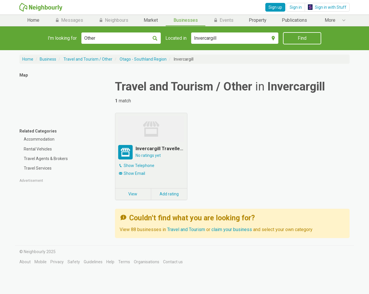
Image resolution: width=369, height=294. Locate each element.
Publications (294, 20)
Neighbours (113, 20)
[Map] (62, 101)
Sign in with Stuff (327, 7)
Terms (124, 261)
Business (48, 59)
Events (223, 20)
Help (110, 261)
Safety (73, 261)
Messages (69, 20)
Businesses (185, 20)
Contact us (173, 261)
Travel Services (38, 168)
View (132, 194)
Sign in (296, 7)
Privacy (57, 261)
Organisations (146, 261)
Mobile (40, 261)
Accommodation (39, 139)
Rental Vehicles (38, 149)
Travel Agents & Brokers (46, 158)
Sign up (275, 7)
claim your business (231, 229)
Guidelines (93, 261)
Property (257, 20)
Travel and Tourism (186, 229)
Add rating (169, 194)
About (25, 261)
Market (151, 20)
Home (33, 20)
